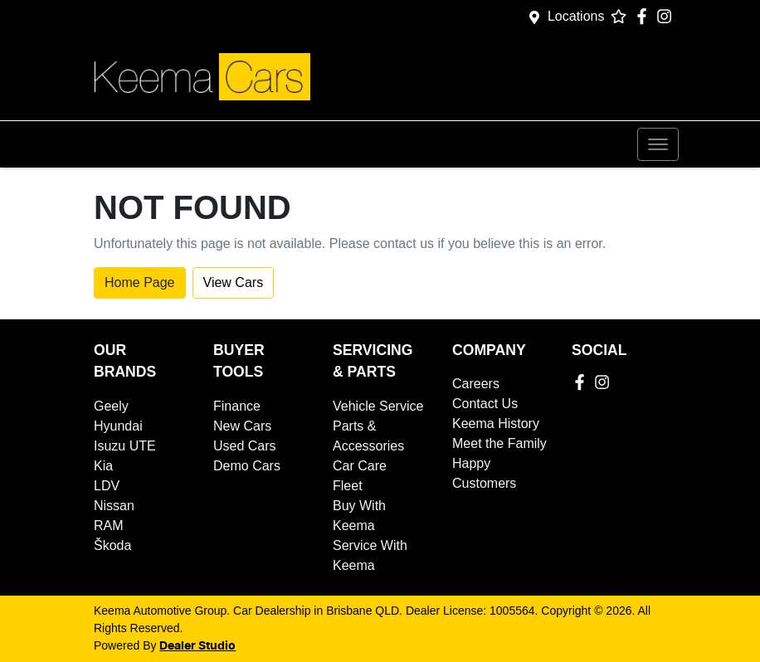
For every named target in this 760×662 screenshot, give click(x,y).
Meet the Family (499, 443)
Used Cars (244, 446)
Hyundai (118, 426)
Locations (576, 16)
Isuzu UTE (125, 446)
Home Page (140, 282)
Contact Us (485, 404)
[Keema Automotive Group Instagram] (667, 16)
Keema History (495, 423)
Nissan (114, 506)
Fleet (348, 486)
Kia (103, 466)
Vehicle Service (378, 406)
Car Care (360, 466)
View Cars (233, 282)
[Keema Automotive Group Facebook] (645, 16)
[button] (658, 144)
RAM (109, 525)
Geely (111, 406)
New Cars (242, 426)
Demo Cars (246, 466)
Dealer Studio (197, 646)
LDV (106, 486)
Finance (237, 406)
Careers (475, 384)
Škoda (112, 545)
